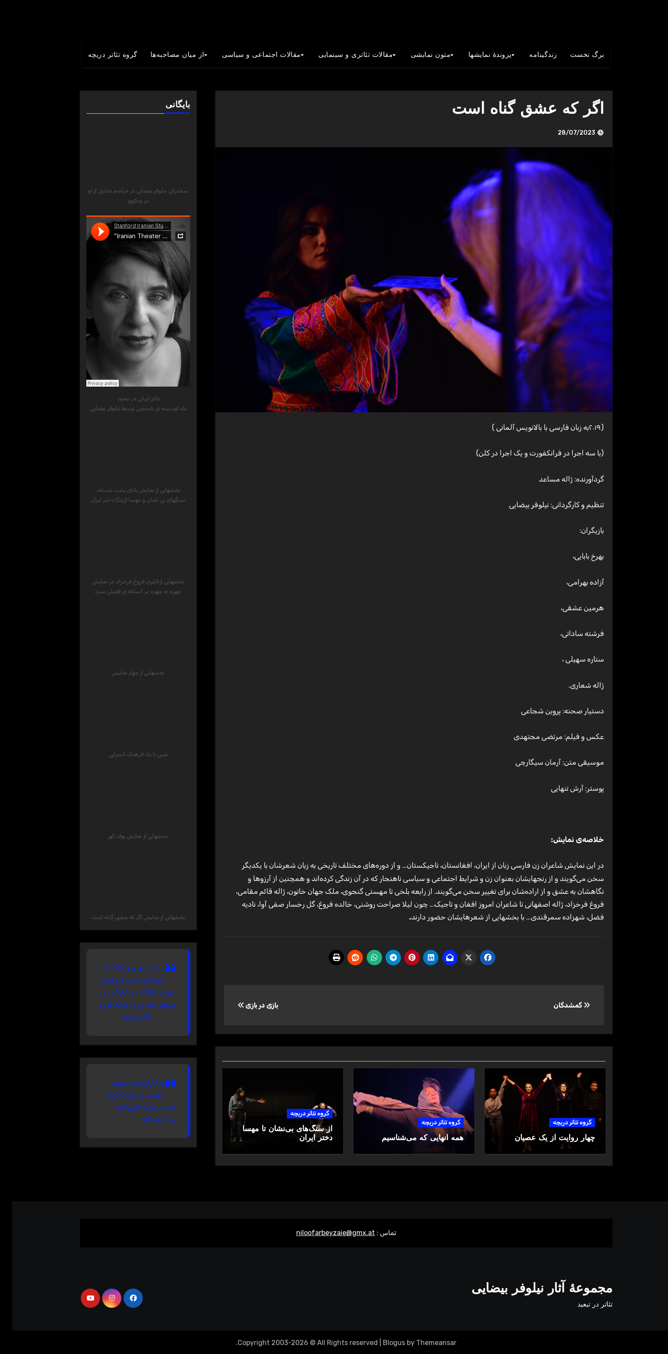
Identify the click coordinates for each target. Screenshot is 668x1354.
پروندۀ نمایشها (478, 55)
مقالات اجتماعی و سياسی (249, 55)
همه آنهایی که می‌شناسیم (411, 1138)
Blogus (382, 1341)
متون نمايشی (419, 55)
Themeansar (424, 1341)
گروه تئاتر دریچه (560, 1122)
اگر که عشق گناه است (514, 109)
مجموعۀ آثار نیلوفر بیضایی (529, 1287)
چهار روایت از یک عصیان (543, 1138)
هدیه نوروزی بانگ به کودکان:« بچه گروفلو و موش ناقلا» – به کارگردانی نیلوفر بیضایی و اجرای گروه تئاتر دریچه (125, 992)
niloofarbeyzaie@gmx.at (323, 1231)
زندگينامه (531, 55)
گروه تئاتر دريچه (101, 55)
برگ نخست (575, 55)
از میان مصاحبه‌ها (165, 55)
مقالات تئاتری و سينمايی (343, 55)
